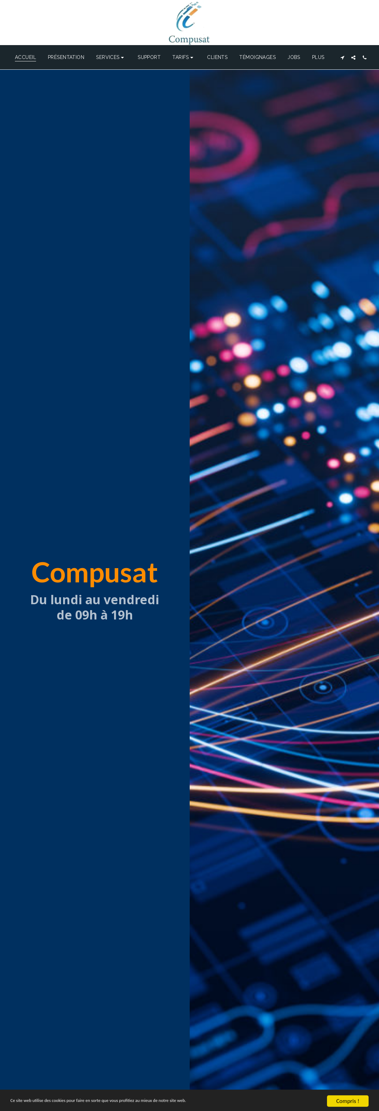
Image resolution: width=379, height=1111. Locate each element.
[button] (111, 57)
